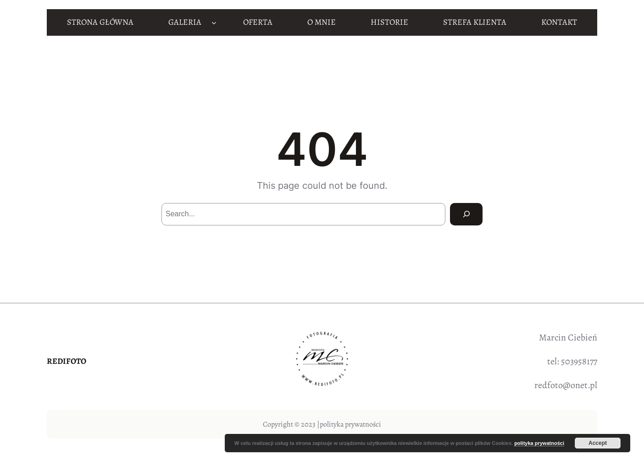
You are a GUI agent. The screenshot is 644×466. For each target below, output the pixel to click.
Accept (597, 443)
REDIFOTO (66, 361)
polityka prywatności (350, 424)
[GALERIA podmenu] (214, 22)
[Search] (466, 214)
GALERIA (184, 21)
